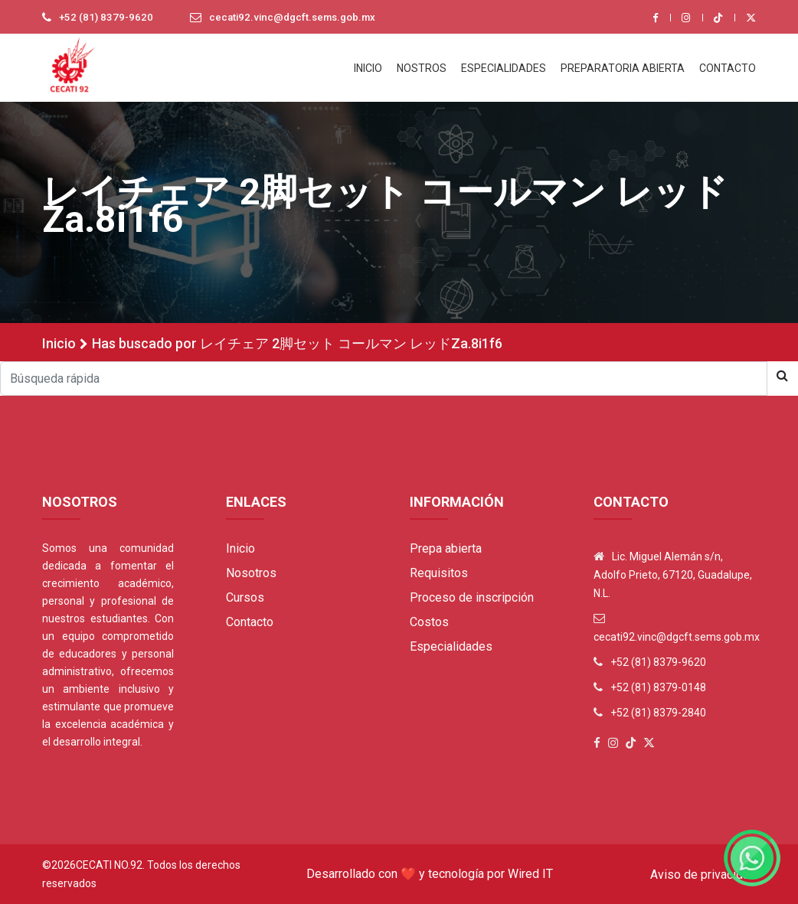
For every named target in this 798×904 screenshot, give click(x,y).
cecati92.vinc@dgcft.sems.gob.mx (299, 17)
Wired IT (530, 873)
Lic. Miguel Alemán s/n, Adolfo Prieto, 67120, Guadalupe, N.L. (673, 574)
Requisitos (439, 573)
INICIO (368, 68)
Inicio (59, 343)
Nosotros (251, 573)
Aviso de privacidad (703, 874)
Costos (429, 622)
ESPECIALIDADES (503, 68)
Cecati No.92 (109, 865)
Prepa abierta (446, 548)
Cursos (245, 597)
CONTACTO (727, 68)
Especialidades (451, 646)
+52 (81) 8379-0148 (658, 687)
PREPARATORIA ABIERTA (623, 68)
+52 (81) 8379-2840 (658, 713)
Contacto (249, 622)
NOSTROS (421, 68)
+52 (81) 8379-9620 (107, 17)
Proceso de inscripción (472, 597)
